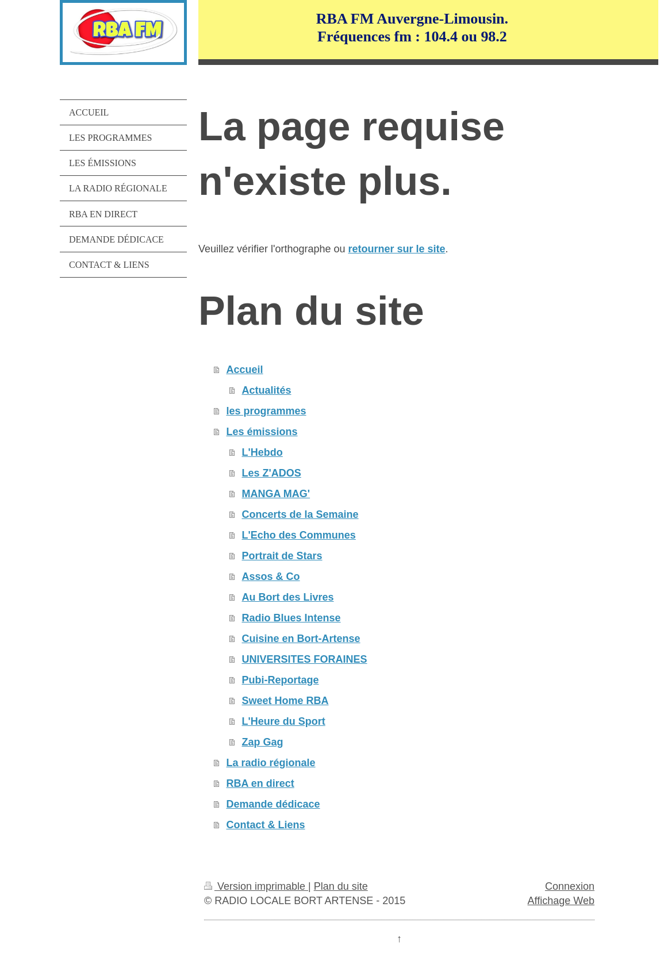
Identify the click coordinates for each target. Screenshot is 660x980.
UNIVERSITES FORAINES (304, 659)
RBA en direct (260, 783)
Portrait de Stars (282, 556)
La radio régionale (271, 762)
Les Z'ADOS (271, 473)
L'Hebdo (262, 452)
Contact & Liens (266, 825)
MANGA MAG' (276, 493)
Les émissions (262, 431)
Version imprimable (256, 886)
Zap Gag (262, 742)
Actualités (266, 390)
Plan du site (341, 886)
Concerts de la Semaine (300, 514)
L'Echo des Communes (299, 535)
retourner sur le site (397, 249)
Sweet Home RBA (285, 700)
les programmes (266, 411)
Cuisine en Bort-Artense (301, 638)
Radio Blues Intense (291, 618)
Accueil (245, 369)
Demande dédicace (273, 804)
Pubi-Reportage (280, 680)
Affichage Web (561, 900)
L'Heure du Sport (283, 721)
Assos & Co (271, 576)
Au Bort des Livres (288, 597)
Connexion (569, 886)
